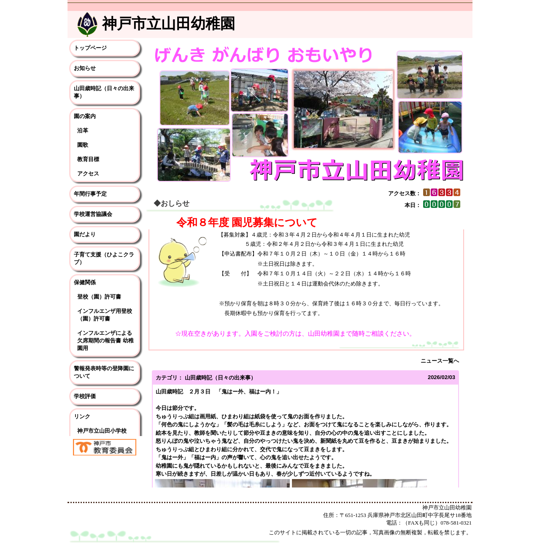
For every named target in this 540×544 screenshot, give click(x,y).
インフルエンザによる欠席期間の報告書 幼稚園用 (105, 340)
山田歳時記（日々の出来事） (104, 92)
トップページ (90, 48)
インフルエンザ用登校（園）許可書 (104, 315)
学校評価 (85, 396)
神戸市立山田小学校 (102, 431)
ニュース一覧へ (440, 361)
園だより (85, 234)
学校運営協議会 (93, 214)
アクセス (88, 173)
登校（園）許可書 (99, 297)
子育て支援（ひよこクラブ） (104, 258)
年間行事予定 (90, 194)
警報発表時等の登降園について (104, 372)
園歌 (82, 145)
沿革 (82, 130)
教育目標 (88, 159)
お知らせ (85, 68)
